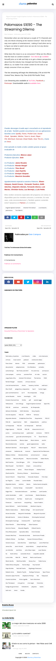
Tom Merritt (35, 57)
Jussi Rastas (42, 550)
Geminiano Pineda (38, 535)
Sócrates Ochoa (23, 455)
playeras (34, 586)
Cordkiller (45, 57)
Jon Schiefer (9, 550)
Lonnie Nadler (26, 480)
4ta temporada (32, 392)
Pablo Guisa (42, 561)
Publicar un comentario (12, 264)
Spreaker (13, 136)
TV (35, 436)
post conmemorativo (12, 392)
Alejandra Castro (11, 484)
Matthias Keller (21, 561)
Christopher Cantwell (38, 517)
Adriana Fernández (11, 411)
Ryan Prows (46, 572)
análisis (44, 422)
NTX (35, 396)
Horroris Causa (10, 543)
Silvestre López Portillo (13, 575)
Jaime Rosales (10, 396)
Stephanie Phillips (28, 575)
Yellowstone (9, 403)
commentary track (18, 433)
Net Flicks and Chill (22, 371)
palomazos (9, 210)
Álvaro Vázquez (29, 469)
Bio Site (27, 653)
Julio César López (30, 550)
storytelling (27, 502)
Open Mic (47, 403)
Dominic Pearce (10, 528)
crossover (8, 451)
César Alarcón (10, 524)
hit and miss (35, 371)
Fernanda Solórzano (21, 491)
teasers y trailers (34, 385)
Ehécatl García (36, 528)
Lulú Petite (40, 189)
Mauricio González (22, 176)
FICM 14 (28, 414)
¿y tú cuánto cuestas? (21, 633)
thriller (24, 400)
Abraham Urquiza (36, 506)
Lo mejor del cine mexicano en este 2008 (29, 623)
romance (39, 433)
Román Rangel (21, 165)
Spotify (18, 134)
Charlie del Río (10, 473)
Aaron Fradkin (38, 502)
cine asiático (37, 466)
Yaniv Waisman (35, 579)
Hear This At (38, 139)
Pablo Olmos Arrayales (12, 565)
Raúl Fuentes (9, 462)
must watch (17, 360)
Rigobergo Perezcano (35, 568)
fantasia (36, 414)
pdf (30, 400)
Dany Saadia (36, 411)
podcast (26, 360)
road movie (17, 502)
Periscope (8, 83)
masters (19, 382)
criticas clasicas (30, 382)
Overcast (19, 139)
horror (19, 396)
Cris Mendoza (31, 367)
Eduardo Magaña (23, 528)
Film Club (44, 477)
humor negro (42, 389)
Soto (21, 157)
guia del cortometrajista (23, 436)
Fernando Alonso (34, 187)
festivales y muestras (12, 356)
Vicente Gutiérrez (11, 579)
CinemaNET (29, 488)
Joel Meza (33, 491)
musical (27, 451)
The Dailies (37, 378)
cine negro (31, 583)
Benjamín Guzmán (39, 513)
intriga (42, 392)
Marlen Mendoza (41, 495)
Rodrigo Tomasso (34, 572)
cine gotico (21, 583)
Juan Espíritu (20, 171)
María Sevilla (10, 561)
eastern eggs (38, 400)
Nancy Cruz (32, 561)
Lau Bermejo (29, 189)
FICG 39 (27, 429)
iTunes (24, 134)
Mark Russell (9, 466)
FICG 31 (47, 418)
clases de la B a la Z (38, 429)
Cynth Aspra (36, 521)
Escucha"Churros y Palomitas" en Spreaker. (19, 331)
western (8, 458)
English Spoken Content (24, 16)
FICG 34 (8, 422)
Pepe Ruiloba (10, 568)
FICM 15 (47, 433)
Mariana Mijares (18, 458)
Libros (17, 480)
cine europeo (9, 374)
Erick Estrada (36, 532)
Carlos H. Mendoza (23, 517)
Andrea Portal (41, 469)
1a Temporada (10, 425)
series (20, 469)
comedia (41, 367)
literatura (8, 502)
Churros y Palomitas (34, 657)
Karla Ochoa (14, 554)
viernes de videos (37, 360)
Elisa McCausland (11, 532)
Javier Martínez (44, 543)
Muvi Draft (9, 389)
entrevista (25, 407)
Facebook (39, 81)
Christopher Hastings (12, 521)
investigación (39, 499)
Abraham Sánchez (11, 447)
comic (7, 433)
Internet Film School (29, 208)
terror (15, 590)
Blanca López (26, 155)
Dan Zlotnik (39, 488)
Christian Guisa (17, 189)
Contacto (35, 653)
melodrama (25, 586)
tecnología (27, 396)
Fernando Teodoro (31, 184)
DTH (28, 462)
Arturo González (10, 513)
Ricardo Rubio (38, 480)
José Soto (19, 550)
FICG (23, 363)
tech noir (8, 590)
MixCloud (11, 139)
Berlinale (38, 425)
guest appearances (33, 444)
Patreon (23, 203)
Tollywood (45, 575)
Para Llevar (9, 363)
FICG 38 (19, 429)
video (34, 356)
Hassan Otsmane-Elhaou (34, 539)
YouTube (31, 81)
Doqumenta (38, 418)
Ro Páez (19, 499)
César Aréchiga (21, 524)
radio (43, 444)
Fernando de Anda (24, 535)
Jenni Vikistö (19, 546)
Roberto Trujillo (21, 572)
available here (35, 83)
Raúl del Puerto (21, 568)
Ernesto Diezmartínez (12, 400)
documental (9, 367)
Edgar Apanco (10, 429)
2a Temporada (29, 425)
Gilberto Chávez (10, 539)
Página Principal (11, 16)
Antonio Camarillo (11, 440)
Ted (38, 575)
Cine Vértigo (19, 403)
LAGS (20, 495)
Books (28, 484)
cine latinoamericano (12, 385)
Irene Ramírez (22, 543)
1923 (25, 422)
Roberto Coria (10, 572)
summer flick (28, 374)
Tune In (27, 136)
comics (18, 374)
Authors (21, 484)
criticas (8, 360)
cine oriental (9, 436)
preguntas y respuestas (22, 389)
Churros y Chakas (22, 473)
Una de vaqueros (11, 414)
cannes (22, 444)
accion (45, 374)
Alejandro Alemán (19, 187)
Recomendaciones (11, 444)
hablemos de (18, 451)
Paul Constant (10, 499)
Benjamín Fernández (24, 513)
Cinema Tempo (18, 488)
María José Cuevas (35, 557)
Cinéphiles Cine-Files (25, 418)
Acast (33, 136)
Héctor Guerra (43, 447)
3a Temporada (35, 407)
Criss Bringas (20, 462)
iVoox (9, 142)
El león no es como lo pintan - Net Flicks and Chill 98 (32, 644)
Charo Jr (8, 488)
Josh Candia (43, 491)
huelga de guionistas (12, 586)
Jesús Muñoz (30, 546)
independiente (34, 422)
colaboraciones (10, 469)
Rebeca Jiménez (10, 455)
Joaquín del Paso (42, 546)
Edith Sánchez (24, 411)
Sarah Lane (28, 499)
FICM (45, 378)
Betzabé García (10, 517)
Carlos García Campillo (40, 484)
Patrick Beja (26, 565)
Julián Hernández (11, 495)
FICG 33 (21, 414)
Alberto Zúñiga (25, 510)
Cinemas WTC (26, 521)
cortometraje (10, 371)
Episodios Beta (24, 532)
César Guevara (33, 524)
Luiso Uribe (9, 557)
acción (44, 440)
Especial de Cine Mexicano (41, 451)
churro (24, 385)
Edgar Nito (9, 491)
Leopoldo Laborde (38, 554)
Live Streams (42, 208)
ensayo (45, 455)
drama (17, 363)
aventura (16, 407)
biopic (28, 466)
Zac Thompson (10, 583)
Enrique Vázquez (22, 173)
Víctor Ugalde (23, 579)
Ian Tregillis (9, 480)
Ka (6, 554)
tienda (22, 590)
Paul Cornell (36, 565)
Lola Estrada (29, 495)
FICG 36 (19, 425)
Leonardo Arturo (25, 554)
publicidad (30, 433)
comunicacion (35, 455)
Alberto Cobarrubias (12, 510)
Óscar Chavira (43, 436)
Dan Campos (8, 34)
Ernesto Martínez (11, 535)
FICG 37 (33, 447)
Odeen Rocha (45, 458)
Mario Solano (35, 440)
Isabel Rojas (32, 543)
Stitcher (20, 136)
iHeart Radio (27, 139)
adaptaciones (20, 367)
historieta (40, 583)
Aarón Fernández (22, 506)
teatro (41, 586)
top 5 (34, 389)
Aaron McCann (10, 506)
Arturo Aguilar (24, 447)
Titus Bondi (19, 168)
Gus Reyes (21, 539)
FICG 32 (8, 407)
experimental (17, 422)
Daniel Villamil (10, 477)
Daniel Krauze (17, 184)
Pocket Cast (31, 134)
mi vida (37, 374)
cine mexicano (43, 356)
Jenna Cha (9, 546)
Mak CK (18, 557)
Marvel (25, 557)
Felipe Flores (21, 477)
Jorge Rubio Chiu (11, 378)
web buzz (44, 385)
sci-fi (23, 392)
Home (20, 653)
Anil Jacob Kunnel (38, 510)
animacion (45, 371)
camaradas (31, 363)
